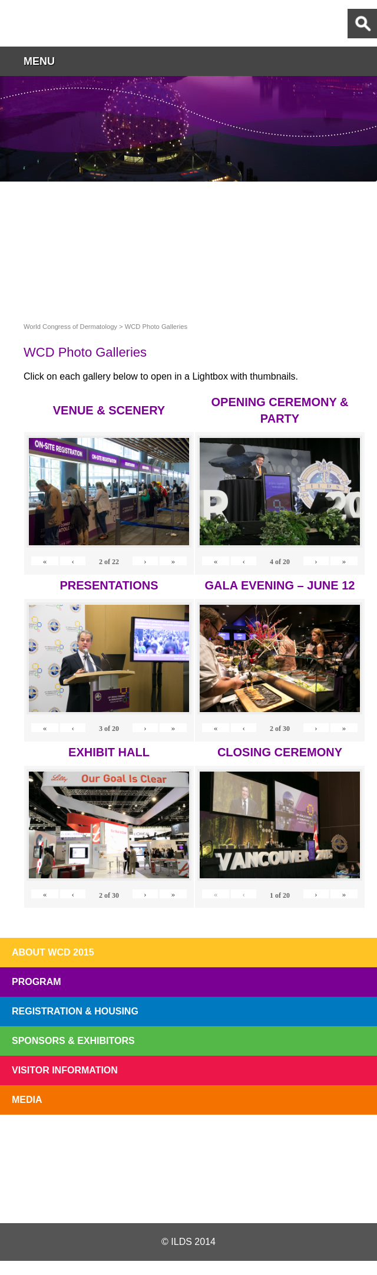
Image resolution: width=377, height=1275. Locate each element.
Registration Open (40, 1142)
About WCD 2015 (53, 952)
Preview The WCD (263, 1142)
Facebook (188, 1195)
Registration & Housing (75, 1011)
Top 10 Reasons (114, 1142)
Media (27, 1100)
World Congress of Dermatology (70, 23)
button (362, 61)
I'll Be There (188, 1142)
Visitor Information (65, 1070)
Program (36, 982)
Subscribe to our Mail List (337, 1142)
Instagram (250, 1195)
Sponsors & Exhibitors (73, 1041)
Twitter (125, 1195)
